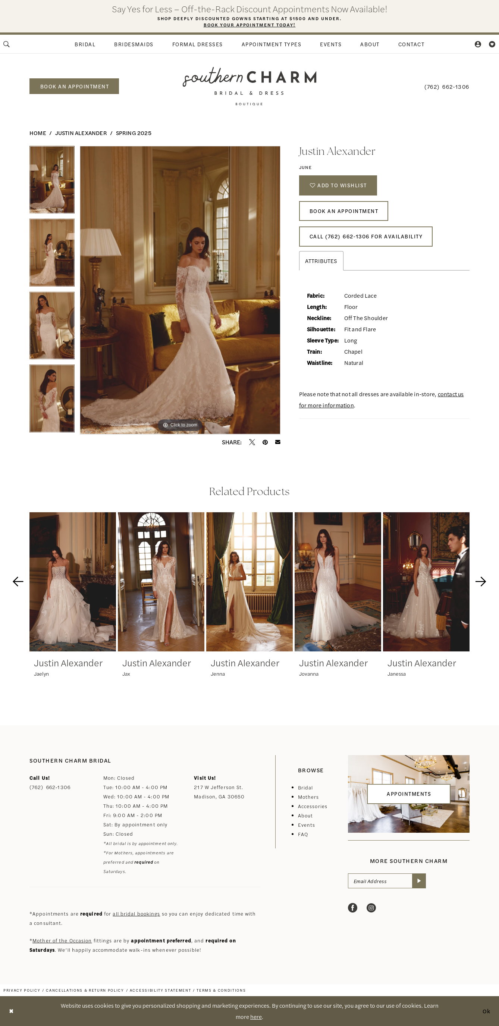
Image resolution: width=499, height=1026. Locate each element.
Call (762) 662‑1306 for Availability (367, 239)
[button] (478, 44)
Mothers (308, 796)
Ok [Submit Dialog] (487, 1011)
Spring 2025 (133, 133)
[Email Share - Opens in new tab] (277, 442)
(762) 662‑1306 (49, 787)
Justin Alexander (81, 133)
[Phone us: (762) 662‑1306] (447, 86)
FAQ (303, 834)
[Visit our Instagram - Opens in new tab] (371, 908)
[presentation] (72, 581)
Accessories (312, 806)
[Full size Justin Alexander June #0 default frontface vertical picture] (180, 290)
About (305, 815)
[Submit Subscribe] (419, 881)
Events (307, 824)
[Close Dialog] (11, 1010)
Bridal (305, 787)
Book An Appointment (344, 212)
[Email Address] (387, 881)
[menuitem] (85, 44)
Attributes (321, 263)
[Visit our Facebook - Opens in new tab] (352, 908)
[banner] (250, 86)
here (256, 1016)
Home (37, 133)
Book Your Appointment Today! (250, 25)
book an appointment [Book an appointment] (74, 86)
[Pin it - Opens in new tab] (265, 442)
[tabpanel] (52, 182)
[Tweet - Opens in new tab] (252, 442)
